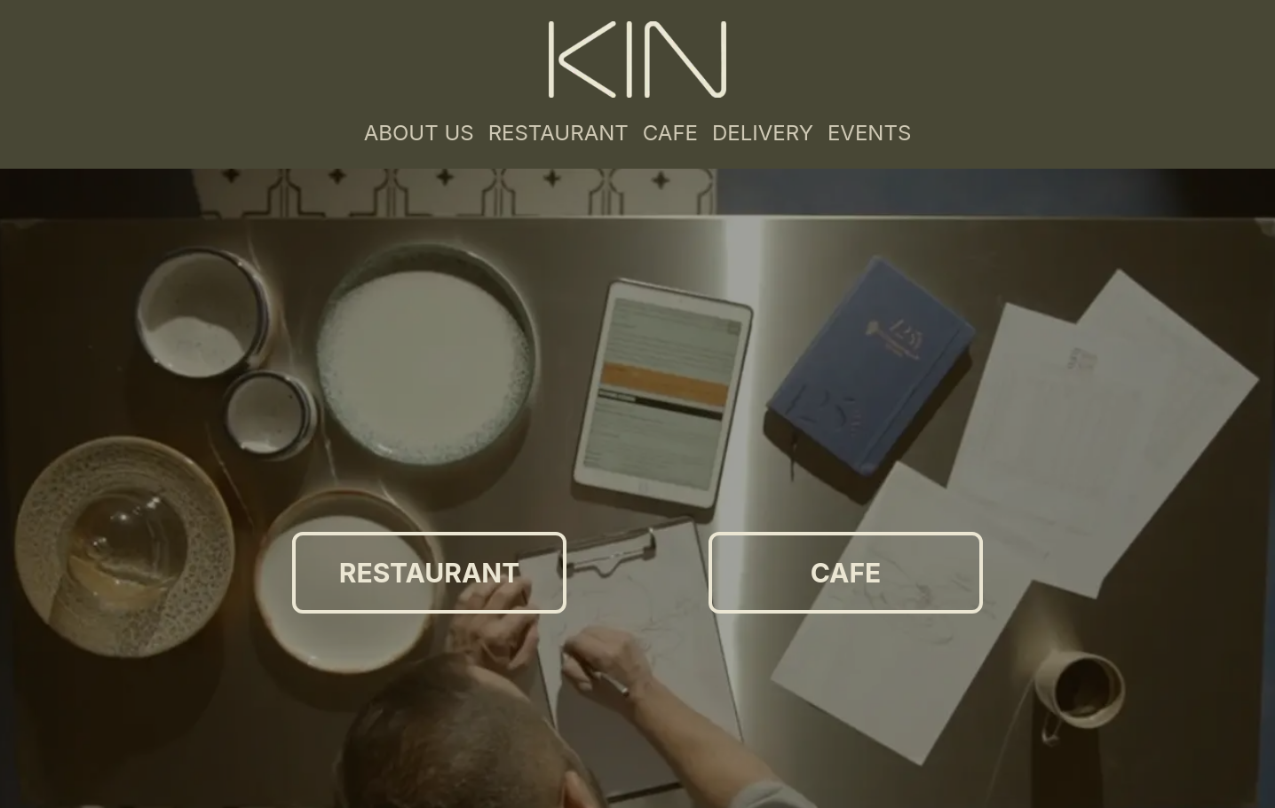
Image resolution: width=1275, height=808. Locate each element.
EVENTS (869, 133)
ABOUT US (419, 133)
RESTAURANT (558, 133)
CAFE (670, 133)
